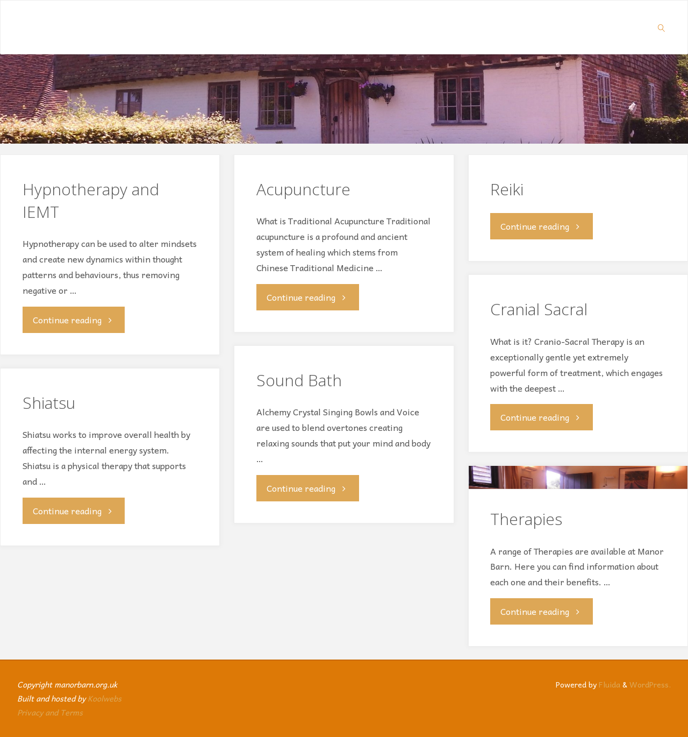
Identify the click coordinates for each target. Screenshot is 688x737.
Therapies (526, 519)
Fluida (608, 684)
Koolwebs (104, 698)
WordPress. (650, 684)
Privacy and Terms (50, 712)
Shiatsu (49, 403)
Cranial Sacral (538, 309)
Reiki (507, 189)
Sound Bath (299, 380)
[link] (661, 27)
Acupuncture (303, 189)
